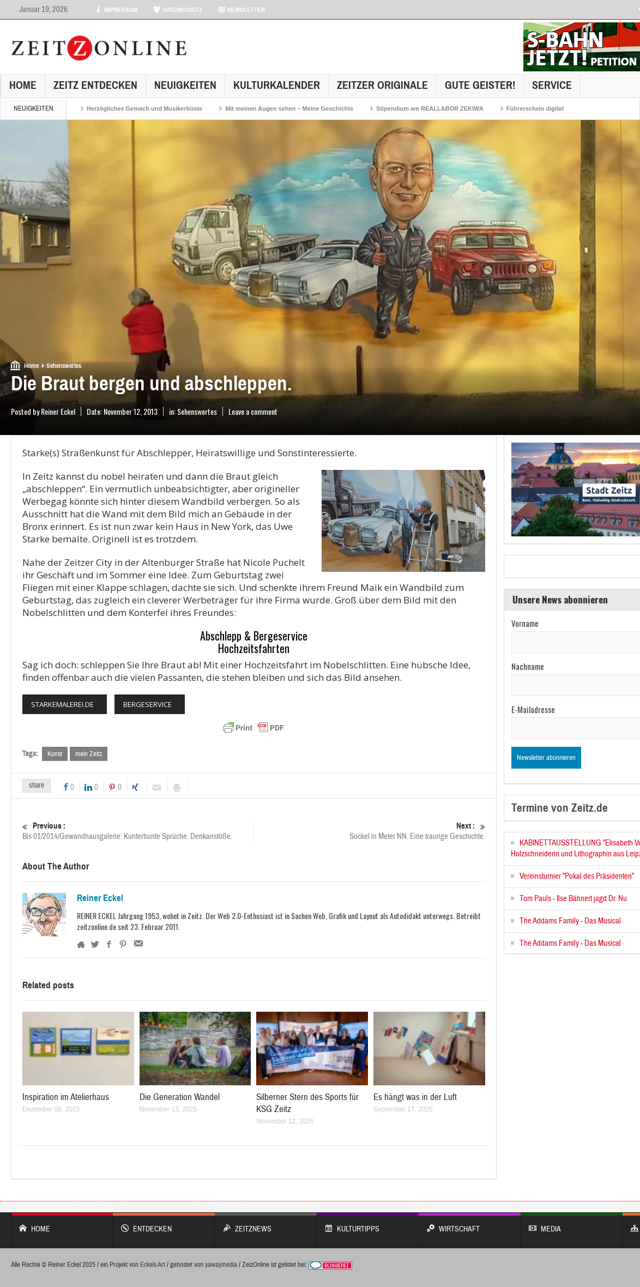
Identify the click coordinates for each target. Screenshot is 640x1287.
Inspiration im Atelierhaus (65, 1097)
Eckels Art (152, 1265)
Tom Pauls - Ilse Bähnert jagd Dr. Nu (573, 898)
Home (23, 85)
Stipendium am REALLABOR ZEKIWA (430, 108)
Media (572, 1224)
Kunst (54, 754)
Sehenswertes (63, 366)
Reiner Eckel (100, 898)
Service (552, 85)
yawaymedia (221, 1265)
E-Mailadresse (533, 709)
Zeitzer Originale (382, 85)
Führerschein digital (535, 108)
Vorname (525, 623)
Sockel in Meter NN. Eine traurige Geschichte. (369, 831)
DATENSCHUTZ (177, 10)
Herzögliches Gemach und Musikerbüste (144, 108)
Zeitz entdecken (95, 85)
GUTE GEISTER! (480, 85)
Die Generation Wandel (180, 1097)
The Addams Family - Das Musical (570, 921)
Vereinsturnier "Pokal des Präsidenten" (577, 876)
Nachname (527, 666)
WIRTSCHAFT (470, 1224)
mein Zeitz (88, 754)
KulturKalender (276, 85)
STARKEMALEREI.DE (62, 704)
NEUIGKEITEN (185, 85)
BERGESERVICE (147, 704)
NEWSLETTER (241, 10)
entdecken (164, 1224)
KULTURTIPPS (368, 1224)
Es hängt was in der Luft (415, 1097)
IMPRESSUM (116, 10)
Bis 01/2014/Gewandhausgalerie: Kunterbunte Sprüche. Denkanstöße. (137, 831)
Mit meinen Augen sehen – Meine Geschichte (289, 108)
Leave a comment (252, 411)
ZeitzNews (266, 1224)
